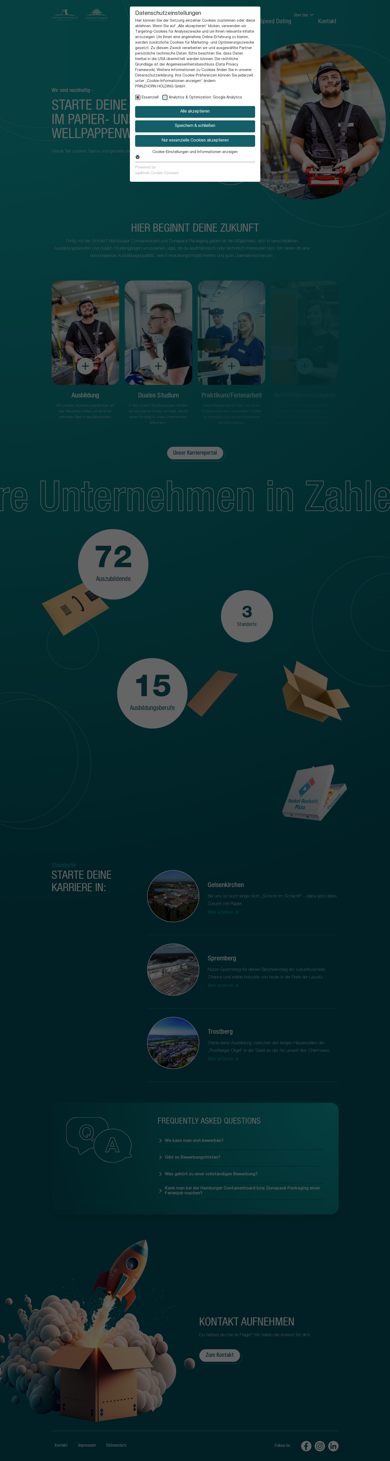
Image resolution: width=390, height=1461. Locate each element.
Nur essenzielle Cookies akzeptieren (195, 141)
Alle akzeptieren (195, 112)
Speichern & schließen (195, 126)
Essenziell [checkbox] (150, 97)
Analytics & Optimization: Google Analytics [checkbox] (205, 97)
